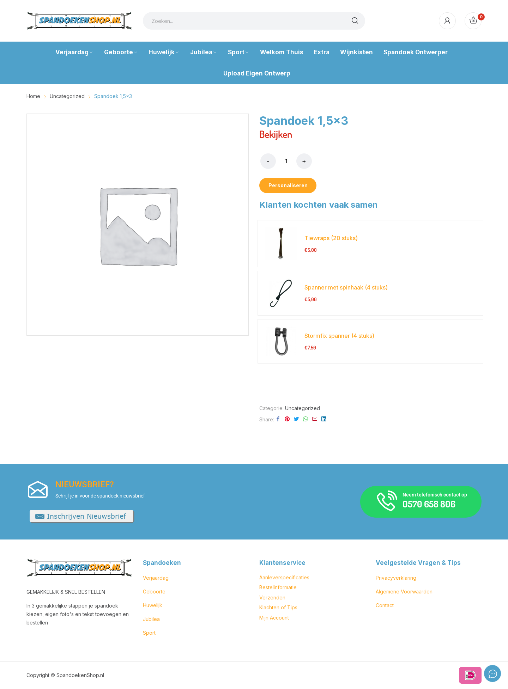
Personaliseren (288, 185)
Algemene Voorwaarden (404, 592)
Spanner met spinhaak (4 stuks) (346, 287)
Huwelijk (152, 605)
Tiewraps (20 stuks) (331, 238)
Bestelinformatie (278, 587)
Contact (385, 605)
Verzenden (272, 597)
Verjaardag (156, 578)
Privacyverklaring (396, 578)
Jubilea (151, 619)
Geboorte (154, 592)
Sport (149, 633)
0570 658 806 (429, 504)
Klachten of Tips (278, 607)
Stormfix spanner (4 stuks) (339, 335)
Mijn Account (274, 618)
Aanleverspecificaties (284, 577)
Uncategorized (302, 408)
